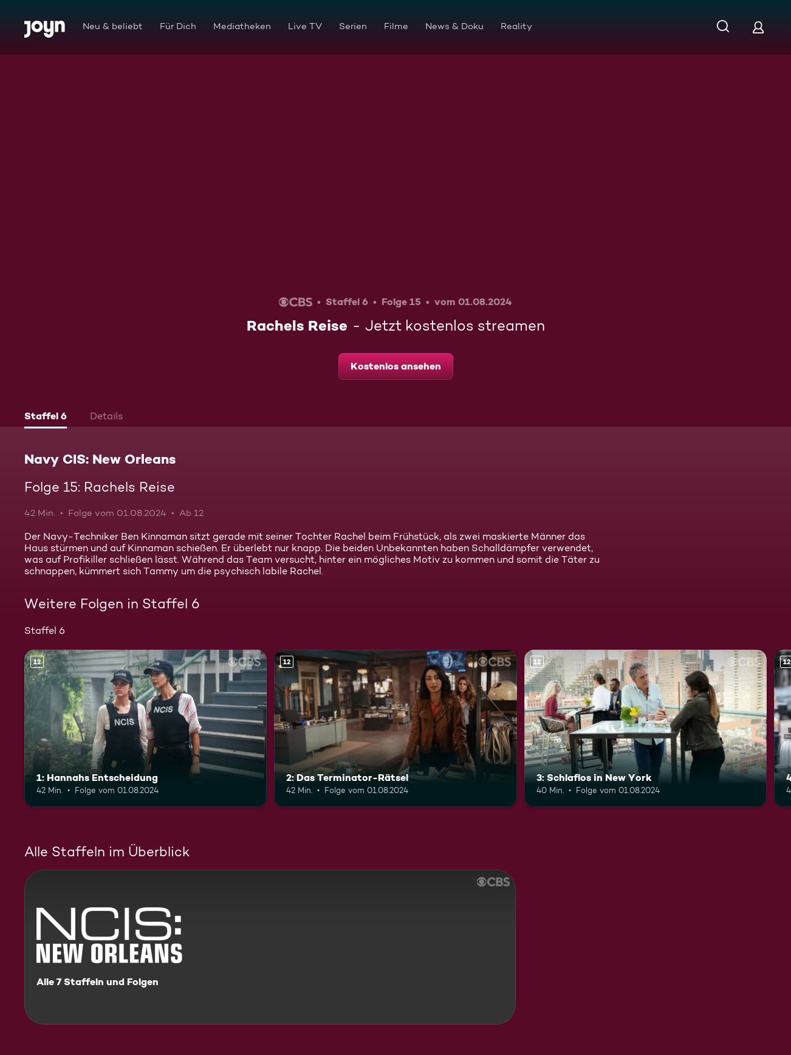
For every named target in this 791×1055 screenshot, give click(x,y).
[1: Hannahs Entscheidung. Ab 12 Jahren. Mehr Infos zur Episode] (145, 729)
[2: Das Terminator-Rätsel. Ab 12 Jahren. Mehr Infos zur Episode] (395, 729)
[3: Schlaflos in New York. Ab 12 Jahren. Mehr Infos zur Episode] (645, 729)
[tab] (45, 417)
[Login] (758, 27)
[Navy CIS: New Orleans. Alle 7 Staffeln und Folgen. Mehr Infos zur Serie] (270, 947)
